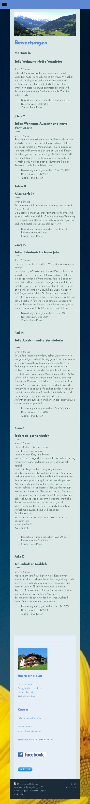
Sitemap (34, 784)
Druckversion (21, 784)
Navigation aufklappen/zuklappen (45, 4)
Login (73, 784)
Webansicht (71, 787)
